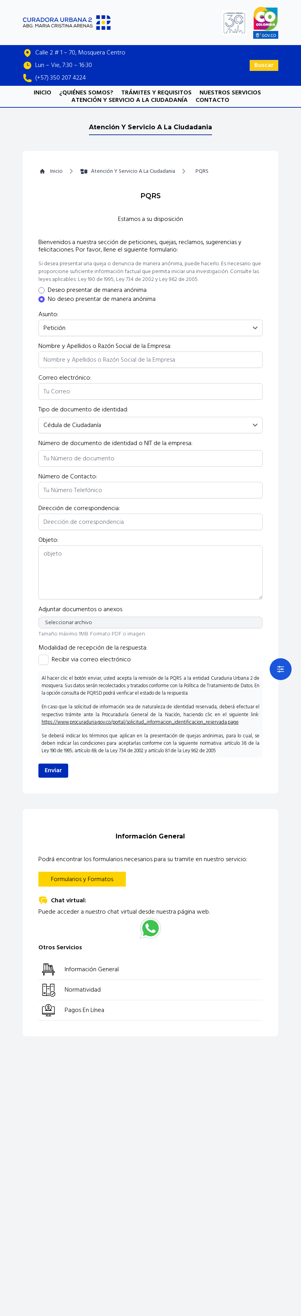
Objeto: (48, 540)
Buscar (264, 65)
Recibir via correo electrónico (91, 659)
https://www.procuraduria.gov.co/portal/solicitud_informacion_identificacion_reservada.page (140, 722)
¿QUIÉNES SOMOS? (86, 92)
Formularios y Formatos (82, 879)
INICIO (42, 92)
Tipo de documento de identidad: (83, 409)
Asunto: (48, 314)
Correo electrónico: (64, 378)
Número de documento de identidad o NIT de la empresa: (115, 443)
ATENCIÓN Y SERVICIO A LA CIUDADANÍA (129, 100)
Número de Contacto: (67, 476)
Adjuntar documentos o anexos (80, 609)
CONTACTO (212, 100)
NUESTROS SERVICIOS (230, 92)
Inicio (50, 171)
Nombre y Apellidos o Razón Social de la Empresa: (104, 346)
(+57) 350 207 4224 (60, 77)
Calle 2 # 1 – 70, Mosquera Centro (80, 52)
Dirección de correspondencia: (79, 508)
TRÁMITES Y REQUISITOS (156, 92)
